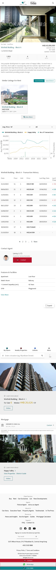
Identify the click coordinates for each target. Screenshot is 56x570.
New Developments (40, 492)
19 (52, 39)
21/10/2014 (4, 232)
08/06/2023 (4, 189)
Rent (14, 492)
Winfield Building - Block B (12, 107)
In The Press (50, 504)
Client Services (28, 490)
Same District (50, 81)
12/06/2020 (4, 200)
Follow (8, 402)
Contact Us (30, 516)
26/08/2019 (4, 211)
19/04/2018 (4, 216)
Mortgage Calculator (43, 510)
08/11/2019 (4, 205)
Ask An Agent (23, 510)
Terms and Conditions (32, 544)
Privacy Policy (21, 544)
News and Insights (11, 510)
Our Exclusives (23, 492)
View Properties (10, 467)
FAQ (23, 516)
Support (28, 514)
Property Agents (28, 504)
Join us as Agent (33, 498)
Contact (28, 560)
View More (28, 117)
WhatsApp (28, 564)
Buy (10, 492)
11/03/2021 (4, 195)
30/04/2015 (4, 227)
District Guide (21, 467)
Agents (28, 496)
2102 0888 (28, 568)
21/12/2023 (4, 184)
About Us (28, 502)
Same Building (39, 81)
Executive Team (15, 504)
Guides (32, 510)
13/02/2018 (4, 222)
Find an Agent (21, 498)
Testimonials (39, 504)
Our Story (5, 504)
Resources (28, 508)
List (31, 492)
